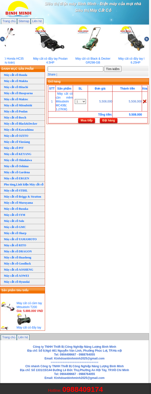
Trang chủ (9, 21)
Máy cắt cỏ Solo (14, 221)
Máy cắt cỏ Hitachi (16, 87)
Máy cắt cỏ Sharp (15, 233)
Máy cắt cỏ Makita (16, 81)
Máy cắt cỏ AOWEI (16, 275)
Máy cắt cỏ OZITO (16, 135)
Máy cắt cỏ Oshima (16, 166)
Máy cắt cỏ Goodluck (17, 263)
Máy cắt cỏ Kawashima (19, 129)
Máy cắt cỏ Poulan (16, 111)
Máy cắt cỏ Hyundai (17, 282)
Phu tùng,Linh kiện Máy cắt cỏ (23, 184)
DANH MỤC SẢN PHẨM (17, 69)
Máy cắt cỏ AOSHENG (18, 269)
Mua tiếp (87, 120)
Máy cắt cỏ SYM (14, 215)
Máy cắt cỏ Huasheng (17, 257)
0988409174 (82, 389)
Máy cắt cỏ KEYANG (17, 154)
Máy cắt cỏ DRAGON (18, 251)
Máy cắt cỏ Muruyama (18, 202)
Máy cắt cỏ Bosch (15, 117)
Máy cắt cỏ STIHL (16, 190)
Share (52, 74)
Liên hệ (37, 21)
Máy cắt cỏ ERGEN (16, 178)
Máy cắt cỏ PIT (14, 148)
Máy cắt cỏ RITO (15, 245)
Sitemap (24, 21)
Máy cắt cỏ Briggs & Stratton (22, 196)
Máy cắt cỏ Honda (15, 75)
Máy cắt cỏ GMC (15, 227)
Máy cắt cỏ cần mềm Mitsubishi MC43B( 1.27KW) (64, 101)
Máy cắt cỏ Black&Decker (20, 123)
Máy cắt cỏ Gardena (17, 172)
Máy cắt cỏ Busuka (16, 209)
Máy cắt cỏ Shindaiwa (18, 160)
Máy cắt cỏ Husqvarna (18, 93)
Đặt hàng (108, 120)
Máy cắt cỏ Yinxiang (17, 142)
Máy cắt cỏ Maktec (16, 99)
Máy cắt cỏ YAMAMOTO (20, 239)
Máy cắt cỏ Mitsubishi (18, 105)
